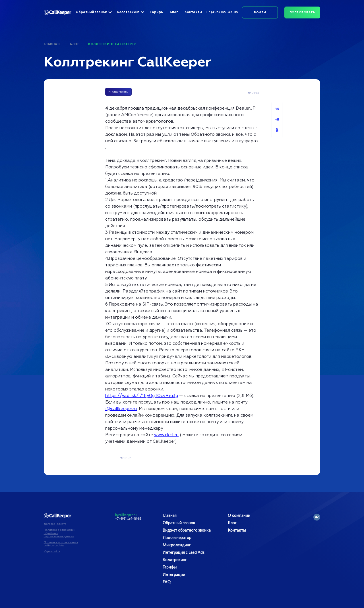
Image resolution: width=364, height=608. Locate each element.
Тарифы (157, 12)
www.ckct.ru (166, 435)
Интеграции (174, 575)
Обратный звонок (91, 12)
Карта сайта (52, 551)
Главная (52, 44)
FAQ (167, 582)
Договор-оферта (55, 524)
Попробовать (302, 12)
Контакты (193, 12)
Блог (174, 12)
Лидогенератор (177, 538)
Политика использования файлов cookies (61, 544)
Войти (260, 12)
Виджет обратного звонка (187, 530)
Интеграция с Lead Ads (183, 553)
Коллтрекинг (128, 12)
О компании (239, 516)
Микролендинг (177, 545)
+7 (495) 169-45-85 (222, 12)
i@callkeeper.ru (121, 409)
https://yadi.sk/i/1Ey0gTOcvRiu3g (141, 396)
